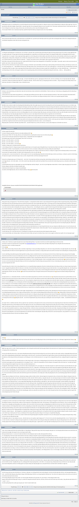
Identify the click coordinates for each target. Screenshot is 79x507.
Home (60, 1)
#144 (76, 331)
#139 (76, 85)
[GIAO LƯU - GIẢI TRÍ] (12, 490)
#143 (76, 236)
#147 (76, 424)
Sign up (49, 7)
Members (29, 7)
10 (24, 17)
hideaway (3, 128)
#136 (76, 32)
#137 (76, 46)
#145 (76, 342)
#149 (76, 466)
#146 (76, 394)
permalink (14, 21)
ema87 (3, 21)
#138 (76, 72)
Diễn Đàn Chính (4, 490)
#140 (76, 99)
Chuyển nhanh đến (60, 492)
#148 (76, 454)
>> (33, 17)
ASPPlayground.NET (36, 503)
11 (26, 17)
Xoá (76, 1)
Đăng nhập (69, 7)
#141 (76, 125)
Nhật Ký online (26, 490)
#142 (76, 195)
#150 (76, 485)
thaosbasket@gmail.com (31, 243)
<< (19, 17)
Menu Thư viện (69, 1)
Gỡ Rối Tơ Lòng (20, 490)
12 (29, 17)
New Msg (10, 7)
